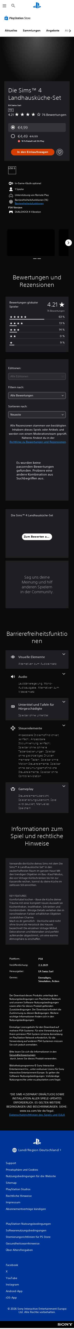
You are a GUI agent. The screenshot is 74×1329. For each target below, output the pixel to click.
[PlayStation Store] (18, 18)
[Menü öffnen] (4, 6)
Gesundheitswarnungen (22, 1055)
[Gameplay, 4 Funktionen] (37, 797)
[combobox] (37, 376)
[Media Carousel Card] (31, 242)
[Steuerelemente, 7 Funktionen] (37, 751)
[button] (29, 203)
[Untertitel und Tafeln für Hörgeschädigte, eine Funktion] (37, 709)
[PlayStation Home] (37, 5)
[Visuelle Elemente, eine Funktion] (37, 659)
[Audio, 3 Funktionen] (37, 683)
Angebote (52, 30)
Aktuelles (11, 30)
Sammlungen (32, 30)
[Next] (68, 242)
